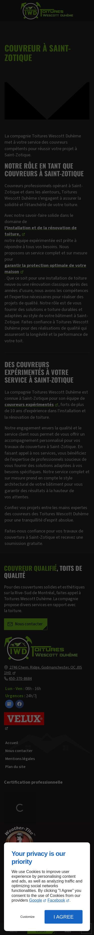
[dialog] (47, 886)
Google (35, 900)
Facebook (56, 900)
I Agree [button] (64, 917)
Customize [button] (27, 917)
